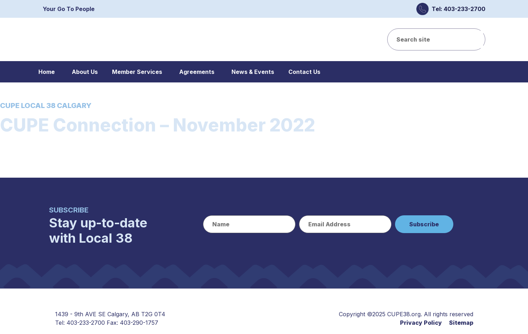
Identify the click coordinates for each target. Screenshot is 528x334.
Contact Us (304, 71)
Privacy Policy (421, 322)
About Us (85, 71)
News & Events (252, 71)
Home (46, 71)
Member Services (137, 71)
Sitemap (461, 322)
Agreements (196, 71)
